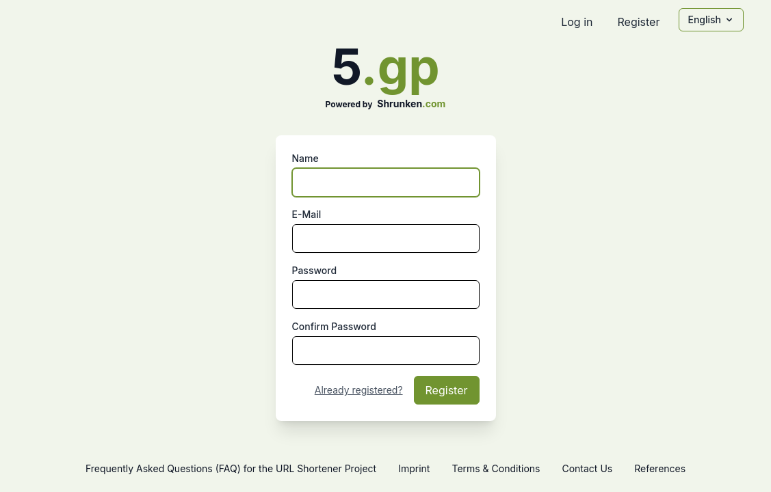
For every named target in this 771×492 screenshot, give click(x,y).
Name (305, 158)
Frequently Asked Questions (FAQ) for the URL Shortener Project (231, 468)
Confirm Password (334, 326)
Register (638, 22)
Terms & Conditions (496, 468)
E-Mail (307, 214)
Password (314, 270)
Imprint (414, 468)
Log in (576, 22)
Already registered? (359, 390)
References (659, 468)
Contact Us (587, 468)
